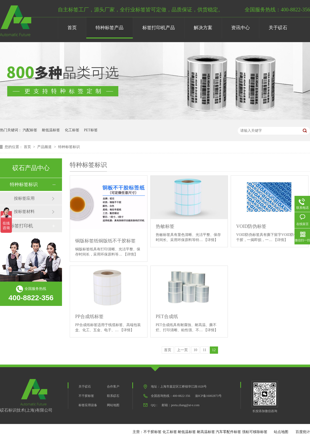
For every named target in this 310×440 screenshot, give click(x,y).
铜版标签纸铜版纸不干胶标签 (105, 240)
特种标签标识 (69, 147)
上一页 (182, 350)
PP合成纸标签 (89, 316)
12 (214, 350)
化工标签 (72, 130)
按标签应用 (24, 198)
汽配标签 (30, 130)
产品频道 (45, 147)
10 (195, 350)
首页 (72, 27)
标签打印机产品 (158, 27)
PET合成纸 (167, 316)
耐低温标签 (51, 130)
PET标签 (91, 130)
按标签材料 (24, 211)
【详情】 (130, 254)
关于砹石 (278, 27)
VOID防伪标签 (251, 226)
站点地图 (281, 432)
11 (204, 350)
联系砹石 (113, 396)
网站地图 (113, 405)
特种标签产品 (109, 27)
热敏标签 (165, 226)
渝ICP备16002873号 (208, 396)
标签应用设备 (88, 405)
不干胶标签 (86, 396)
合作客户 (113, 386)
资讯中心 (240, 27)
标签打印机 (21, 225)
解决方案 (203, 27)
